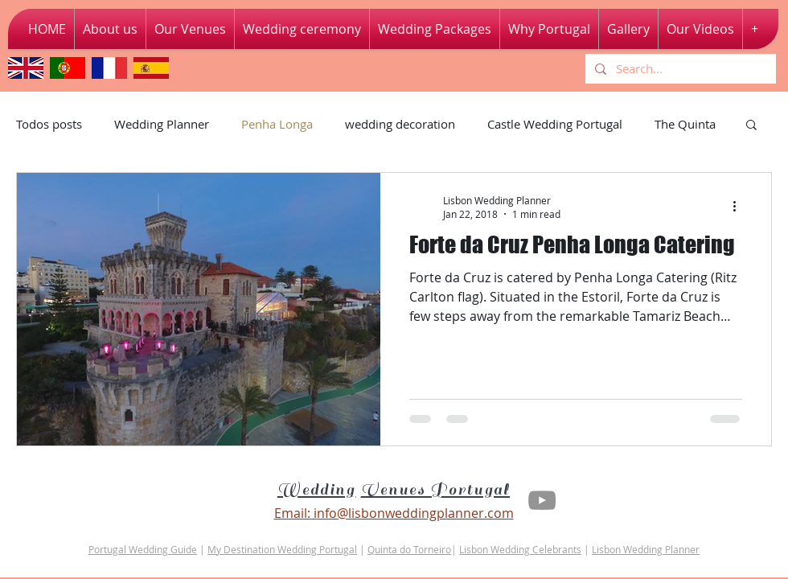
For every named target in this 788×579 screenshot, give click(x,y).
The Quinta (685, 124)
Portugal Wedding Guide (142, 549)
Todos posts (49, 124)
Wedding (316, 489)
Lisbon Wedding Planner (646, 549)
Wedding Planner (161, 124)
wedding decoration (400, 124)
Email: (292, 513)
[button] (700, 29)
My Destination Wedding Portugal (282, 549)
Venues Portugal (436, 489)
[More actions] (739, 206)
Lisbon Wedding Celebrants (520, 549)
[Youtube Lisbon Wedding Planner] (542, 500)
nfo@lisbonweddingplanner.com (415, 513)
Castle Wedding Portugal (554, 124)
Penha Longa (277, 124)
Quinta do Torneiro (409, 549)
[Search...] (679, 69)
